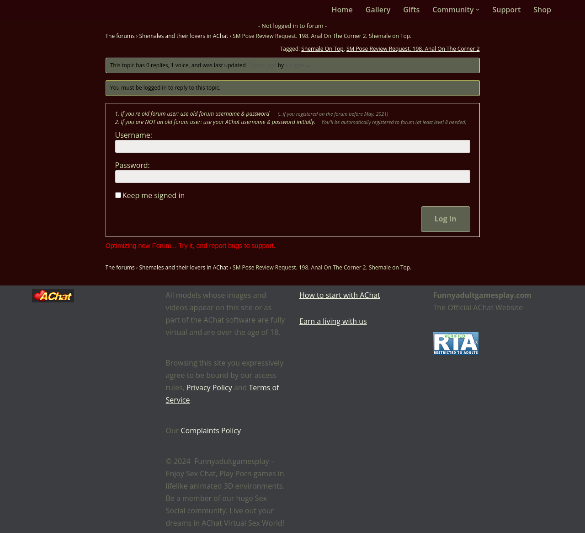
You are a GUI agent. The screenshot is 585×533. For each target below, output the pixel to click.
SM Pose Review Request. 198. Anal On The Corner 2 (413, 49)
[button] (477, 9)
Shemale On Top (322, 49)
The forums (120, 36)
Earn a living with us (333, 321)
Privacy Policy (209, 387)
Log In (446, 219)
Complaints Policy (211, 430)
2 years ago (262, 65)
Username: (134, 135)
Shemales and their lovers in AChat (184, 36)
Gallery (378, 10)
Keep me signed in (153, 195)
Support (506, 10)
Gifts (411, 10)
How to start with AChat (339, 295)
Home (342, 10)
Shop (542, 10)
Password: (132, 165)
